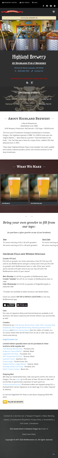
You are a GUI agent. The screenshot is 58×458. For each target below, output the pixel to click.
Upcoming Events (29, 92)
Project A (44, 428)
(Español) (25, 419)
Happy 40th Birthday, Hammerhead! (20, 99)
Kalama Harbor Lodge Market (15, 364)
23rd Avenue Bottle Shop (24, 325)
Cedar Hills (39, 325)
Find (34, 2)
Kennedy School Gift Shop (13, 366)
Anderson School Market (12, 351)
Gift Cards (24, 423)
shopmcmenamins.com (12, 384)
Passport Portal (9, 2)
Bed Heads (24, 2)
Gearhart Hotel (9, 359)
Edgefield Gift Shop (10, 353)
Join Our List (19, 415)
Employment (16, 419)
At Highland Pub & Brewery (29, 63)
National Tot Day (12, 104)
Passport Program (33, 415)
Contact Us (37, 71)
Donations (34, 423)
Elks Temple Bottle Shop (21, 327)
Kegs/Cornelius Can (10, 339)
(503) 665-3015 (22, 71)
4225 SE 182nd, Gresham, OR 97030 (29, 68)
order (18, 379)
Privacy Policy (36, 419)
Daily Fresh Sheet (29, 434)
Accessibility (48, 419)
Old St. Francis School (11, 369)
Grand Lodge (8, 361)
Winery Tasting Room (21, 330)
